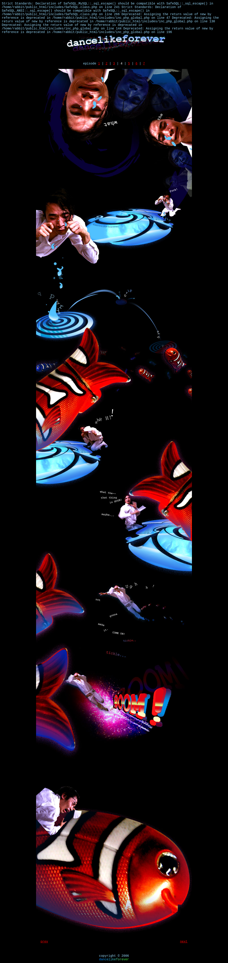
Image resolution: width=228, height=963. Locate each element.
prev (44, 941)
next (183, 941)
